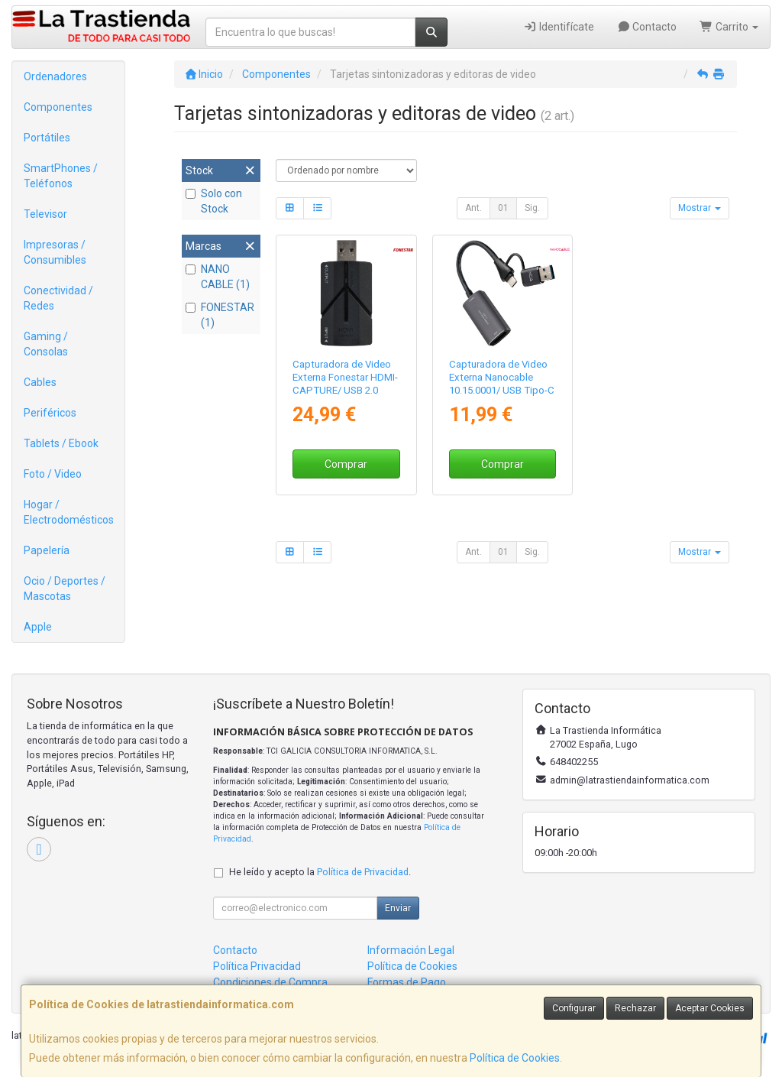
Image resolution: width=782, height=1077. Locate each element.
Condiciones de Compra (270, 982)
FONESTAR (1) (220, 315)
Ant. (473, 208)
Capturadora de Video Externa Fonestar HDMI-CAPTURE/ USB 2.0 (345, 377)
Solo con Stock (214, 201)
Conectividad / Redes (58, 298)
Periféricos (50, 413)
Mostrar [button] (699, 208)
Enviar (398, 908)
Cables (40, 382)
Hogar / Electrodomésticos (69, 512)
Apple (38, 627)
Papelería (46, 550)
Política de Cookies (515, 1058)
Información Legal (410, 950)
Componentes (58, 107)
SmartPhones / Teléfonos (61, 176)
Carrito (729, 27)
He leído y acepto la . (320, 871)
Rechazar (635, 1008)
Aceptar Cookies (710, 1008)
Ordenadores (55, 76)
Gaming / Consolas (46, 344)
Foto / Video (53, 474)
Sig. (532, 208)
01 (503, 208)
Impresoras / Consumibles (55, 252)
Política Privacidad (257, 966)
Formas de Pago (406, 982)
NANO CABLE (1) (218, 276)
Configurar (574, 1008)
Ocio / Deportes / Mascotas (64, 588)
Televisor (45, 214)
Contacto (647, 27)
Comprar (346, 464)
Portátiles (47, 137)
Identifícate (558, 27)
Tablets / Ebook (61, 443)
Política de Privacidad (363, 871)
